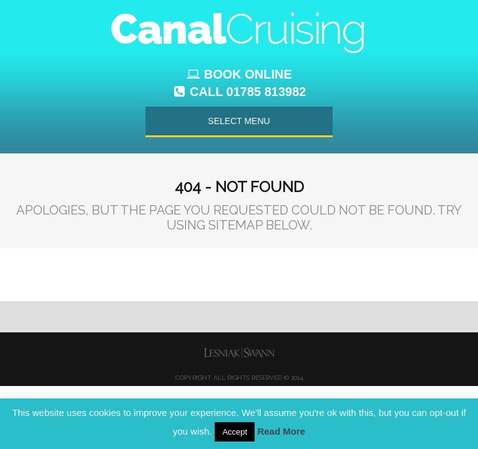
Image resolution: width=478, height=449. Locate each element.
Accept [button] (234, 432)
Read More (281, 431)
